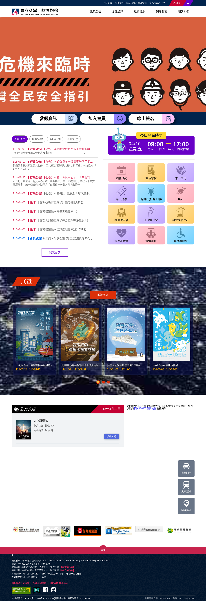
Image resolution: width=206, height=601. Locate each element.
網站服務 (161, 11)
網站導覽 (119, 2)
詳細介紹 (112, 436)
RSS (163, 2)
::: (104, 2)
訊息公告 (95, 11)
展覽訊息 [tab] (72, 139)
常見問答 (153, 2)
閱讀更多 (54, 252)
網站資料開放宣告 (59, 583)
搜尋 (188, 3)
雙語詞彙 (130, 2)
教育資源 (139, 11)
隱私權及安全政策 (20, 583)
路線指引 (186, 505)
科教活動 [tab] (37, 139)
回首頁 (108, 2)
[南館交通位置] (67, 570)
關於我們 (183, 11)
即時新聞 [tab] (55, 139)
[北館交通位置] (67, 567)
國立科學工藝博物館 (145, 408)
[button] (98, 382)
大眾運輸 (186, 486)
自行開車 (186, 467)
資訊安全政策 (39, 583)
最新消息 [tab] (19, 139)
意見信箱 (142, 2)
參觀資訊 (117, 11)
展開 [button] (103, 550)
